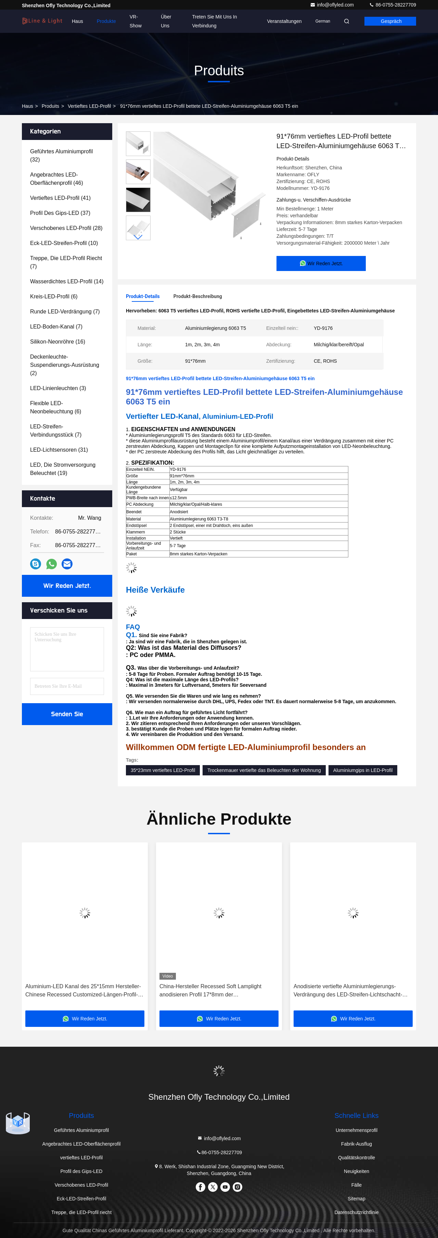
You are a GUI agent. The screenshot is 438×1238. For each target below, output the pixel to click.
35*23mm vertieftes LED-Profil (163, 770)
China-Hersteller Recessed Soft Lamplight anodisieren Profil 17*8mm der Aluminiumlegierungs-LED (210, 991)
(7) (66, 262)
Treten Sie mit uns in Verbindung (214, 21)
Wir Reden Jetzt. (67, 585)
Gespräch (391, 21)
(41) (60, 198)
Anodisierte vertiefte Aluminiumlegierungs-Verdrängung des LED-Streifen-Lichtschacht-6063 (348, 991)
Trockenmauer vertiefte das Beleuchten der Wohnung (264, 770)
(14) (67, 281)
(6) (54, 296)
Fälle (356, 1185)
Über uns (166, 21)
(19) (62, 469)
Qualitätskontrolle (356, 1157)
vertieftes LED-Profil (89, 106)
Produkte (106, 21)
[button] (138, 237)
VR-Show (136, 21)
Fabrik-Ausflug (356, 1144)
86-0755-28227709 (392, 5)
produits (50, 106)
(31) (59, 450)
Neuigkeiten (356, 1171)
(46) (56, 179)
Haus (77, 21)
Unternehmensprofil (356, 1130)
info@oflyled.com (332, 5)
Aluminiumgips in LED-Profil (363, 770)
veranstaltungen (284, 21)
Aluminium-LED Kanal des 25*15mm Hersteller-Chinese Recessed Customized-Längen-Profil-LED (83, 991)
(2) (64, 365)
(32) (61, 156)
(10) (64, 243)
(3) (58, 388)
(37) (60, 213)
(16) (57, 342)
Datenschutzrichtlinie (356, 1212)
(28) (66, 228)
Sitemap (356, 1198)
